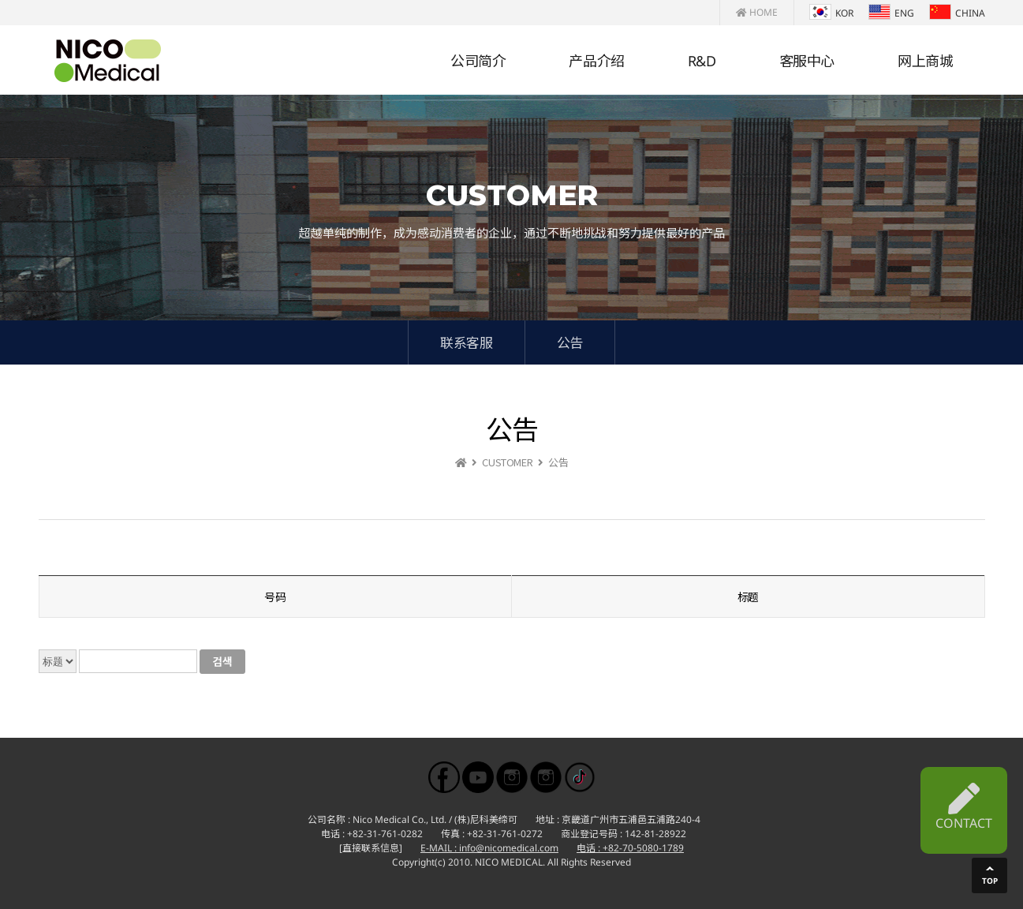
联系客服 (466, 342)
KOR (831, 13)
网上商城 (925, 60)
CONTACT (963, 807)
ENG (891, 13)
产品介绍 (596, 60)
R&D (702, 60)
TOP (990, 880)
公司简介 (478, 60)
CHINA (957, 13)
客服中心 (806, 60)
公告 (570, 342)
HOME (757, 12)
